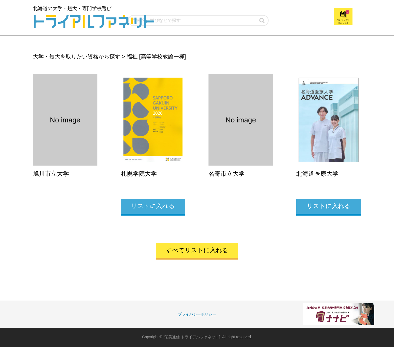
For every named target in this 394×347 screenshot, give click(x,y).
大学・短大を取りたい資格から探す (76, 57)
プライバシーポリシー (197, 314)
